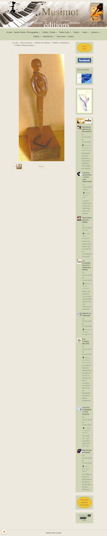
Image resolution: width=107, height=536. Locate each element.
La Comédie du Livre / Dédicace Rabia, (86, 265)
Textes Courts (64, 33)
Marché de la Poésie (87, 451)
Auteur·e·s (95, 33)
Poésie (76, 33)
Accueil (9, 33)
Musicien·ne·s (48, 37)
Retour (41, 167)
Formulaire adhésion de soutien (84, 502)
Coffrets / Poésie (49, 33)
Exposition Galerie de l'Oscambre (87, 129)
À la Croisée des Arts (85, 341)
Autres (85, 33)
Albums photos (26, 43)
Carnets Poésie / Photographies (26, 33)
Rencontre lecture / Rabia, (87, 220)
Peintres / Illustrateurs (61, 43)
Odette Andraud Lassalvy (24, 46)
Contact (70, 37)
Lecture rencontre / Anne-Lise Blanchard (87, 177)
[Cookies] (4, 531)
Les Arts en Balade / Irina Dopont (86, 410)
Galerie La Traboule (86, 314)
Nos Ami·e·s (61, 37)
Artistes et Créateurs (42, 43)
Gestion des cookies (53, 533)
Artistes (36, 37)
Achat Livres (84, 48)
